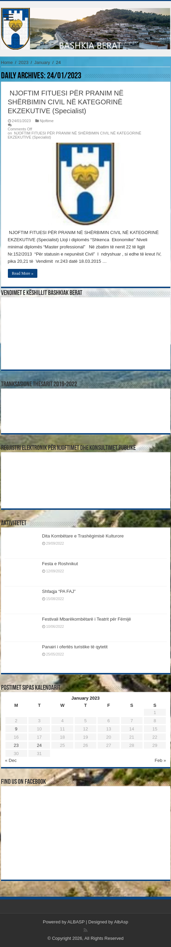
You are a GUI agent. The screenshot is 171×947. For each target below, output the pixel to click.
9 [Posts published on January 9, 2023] (16, 728)
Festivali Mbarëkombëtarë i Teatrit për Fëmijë (86, 619)
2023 (23, 62)
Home (7, 62)
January (42, 62)
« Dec (11, 760)
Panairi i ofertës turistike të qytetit (75, 646)
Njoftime (47, 121)
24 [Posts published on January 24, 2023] (39, 745)
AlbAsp (121, 921)
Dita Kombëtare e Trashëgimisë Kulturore (83, 536)
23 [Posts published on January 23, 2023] (16, 745)
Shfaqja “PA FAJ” (62, 591)
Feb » (160, 760)
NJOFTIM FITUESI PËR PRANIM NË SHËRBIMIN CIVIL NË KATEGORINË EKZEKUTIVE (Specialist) (66, 102)
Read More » (23, 273)
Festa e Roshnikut (60, 563)
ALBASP (76, 921)
